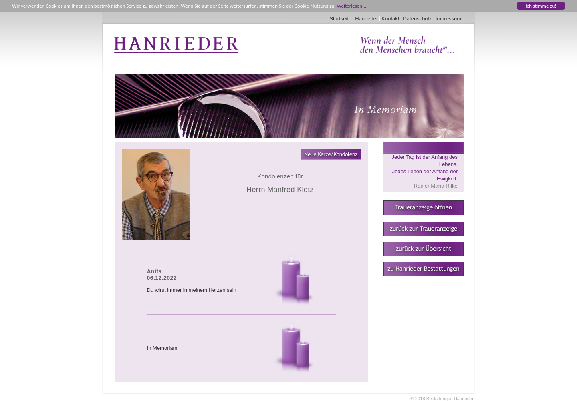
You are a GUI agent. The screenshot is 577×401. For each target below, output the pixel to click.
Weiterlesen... (351, 6)
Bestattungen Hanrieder (450, 398)
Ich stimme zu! (540, 6)
